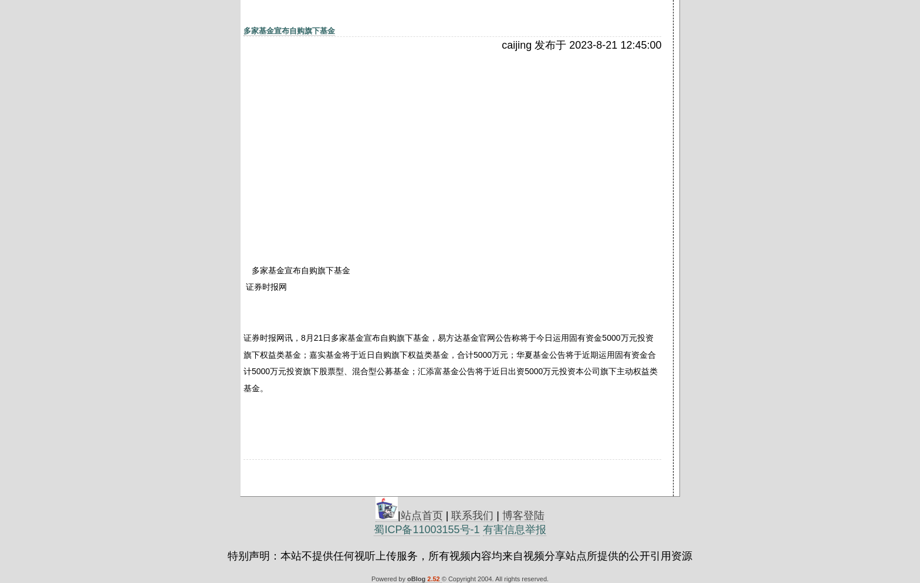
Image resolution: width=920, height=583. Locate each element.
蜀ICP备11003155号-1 (426, 529)
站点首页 (422, 515)
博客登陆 (523, 515)
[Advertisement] (345, 139)
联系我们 (472, 515)
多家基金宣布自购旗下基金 (289, 30)
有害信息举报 (514, 529)
